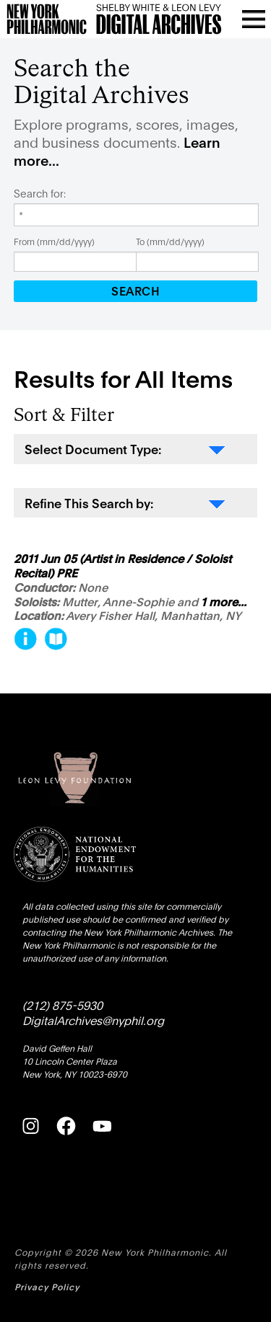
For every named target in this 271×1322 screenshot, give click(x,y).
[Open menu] (253, 18)
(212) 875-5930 (62, 1004)
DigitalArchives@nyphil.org (93, 1019)
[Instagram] (30, 1125)
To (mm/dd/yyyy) (170, 241)
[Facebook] (65, 1125)
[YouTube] (101, 1125)
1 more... (223, 602)
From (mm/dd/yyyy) (54, 241)
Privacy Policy (46, 1286)
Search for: (40, 193)
